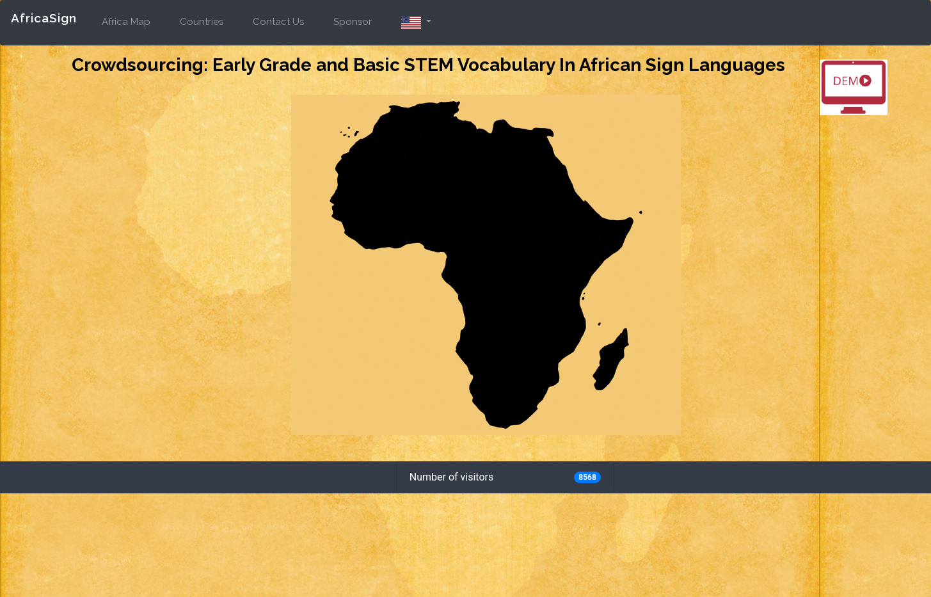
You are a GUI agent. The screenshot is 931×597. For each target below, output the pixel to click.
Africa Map (126, 22)
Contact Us (278, 22)
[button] (416, 20)
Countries (201, 22)
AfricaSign (44, 18)
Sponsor (352, 22)
